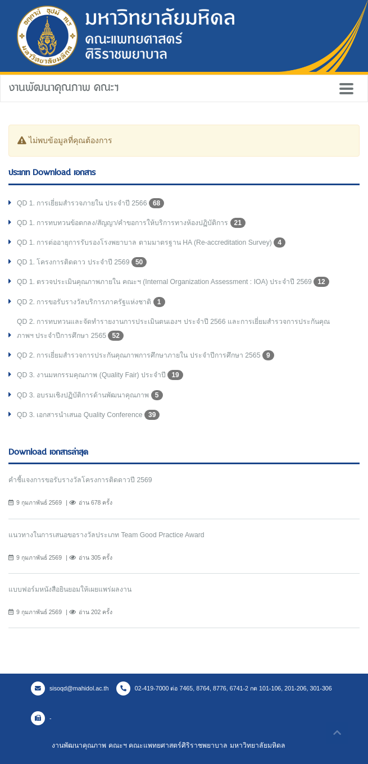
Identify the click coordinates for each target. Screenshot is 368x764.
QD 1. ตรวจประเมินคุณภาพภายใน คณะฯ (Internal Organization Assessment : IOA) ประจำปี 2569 (173, 282)
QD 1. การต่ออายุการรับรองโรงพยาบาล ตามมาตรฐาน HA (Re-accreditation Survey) (151, 242)
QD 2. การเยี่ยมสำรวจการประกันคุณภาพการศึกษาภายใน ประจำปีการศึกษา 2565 (145, 355)
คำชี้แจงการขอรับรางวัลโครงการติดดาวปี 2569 (80, 480)
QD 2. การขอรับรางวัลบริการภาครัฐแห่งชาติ (91, 302)
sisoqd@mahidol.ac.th (69, 688)
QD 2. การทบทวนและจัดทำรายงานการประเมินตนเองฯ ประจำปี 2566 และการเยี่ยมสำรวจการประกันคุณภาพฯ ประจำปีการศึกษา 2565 (173, 329)
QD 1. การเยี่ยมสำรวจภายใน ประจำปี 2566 (90, 203)
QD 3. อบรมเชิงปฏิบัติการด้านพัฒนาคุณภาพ (90, 395)
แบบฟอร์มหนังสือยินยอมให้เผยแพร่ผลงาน (69, 589)
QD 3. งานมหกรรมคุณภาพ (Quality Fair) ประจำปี (100, 375)
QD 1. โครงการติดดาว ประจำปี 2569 (82, 262)
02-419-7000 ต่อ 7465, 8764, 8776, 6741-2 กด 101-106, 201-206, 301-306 (224, 688)
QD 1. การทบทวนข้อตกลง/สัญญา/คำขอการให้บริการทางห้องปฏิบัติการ (131, 223)
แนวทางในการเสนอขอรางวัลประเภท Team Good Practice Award (106, 535)
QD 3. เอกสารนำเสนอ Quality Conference (88, 415)
